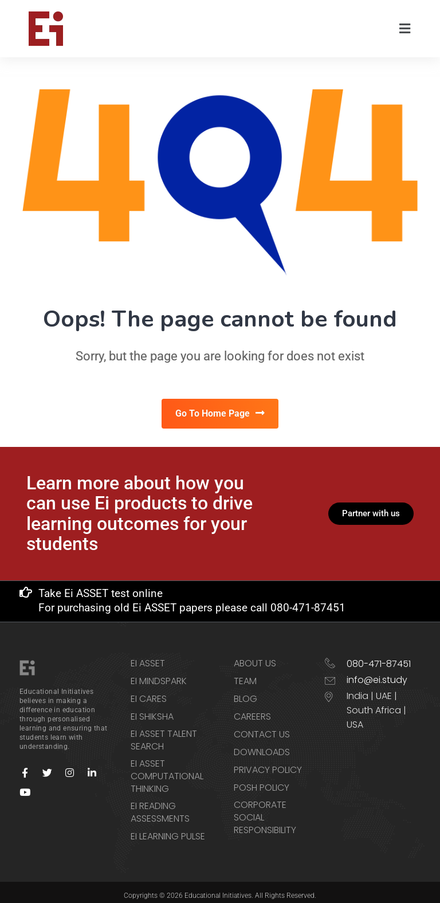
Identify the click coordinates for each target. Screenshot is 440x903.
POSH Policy (261, 781)
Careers (252, 710)
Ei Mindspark (159, 675)
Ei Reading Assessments (160, 806)
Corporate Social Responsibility (265, 811)
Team (245, 675)
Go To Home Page (220, 415)
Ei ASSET (148, 657)
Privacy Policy (268, 763)
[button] (405, 29)
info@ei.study (377, 673)
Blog (245, 692)
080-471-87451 (379, 657)
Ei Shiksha (152, 710)
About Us (255, 657)
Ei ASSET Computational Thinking (167, 770)
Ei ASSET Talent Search (164, 734)
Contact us (262, 728)
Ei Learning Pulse (168, 830)
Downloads (262, 746)
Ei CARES (149, 692)
